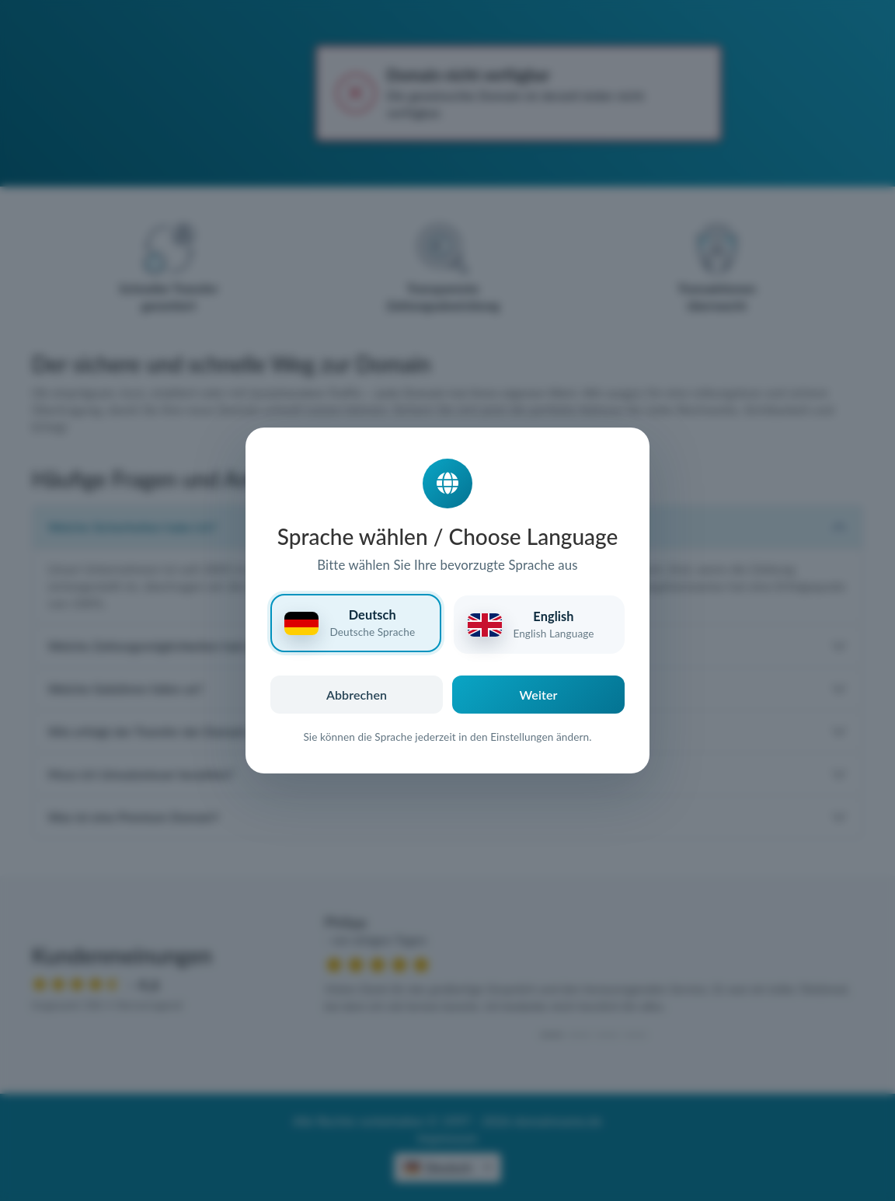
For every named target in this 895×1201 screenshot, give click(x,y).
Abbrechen (356, 694)
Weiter (539, 694)
